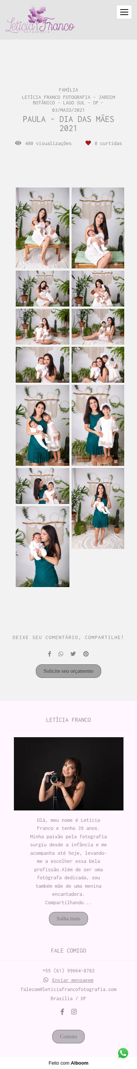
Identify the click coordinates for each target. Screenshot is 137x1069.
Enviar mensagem (73, 980)
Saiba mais (68, 918)
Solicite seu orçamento (68, 671)
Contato (68, 1036)
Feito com (68, 1063)
